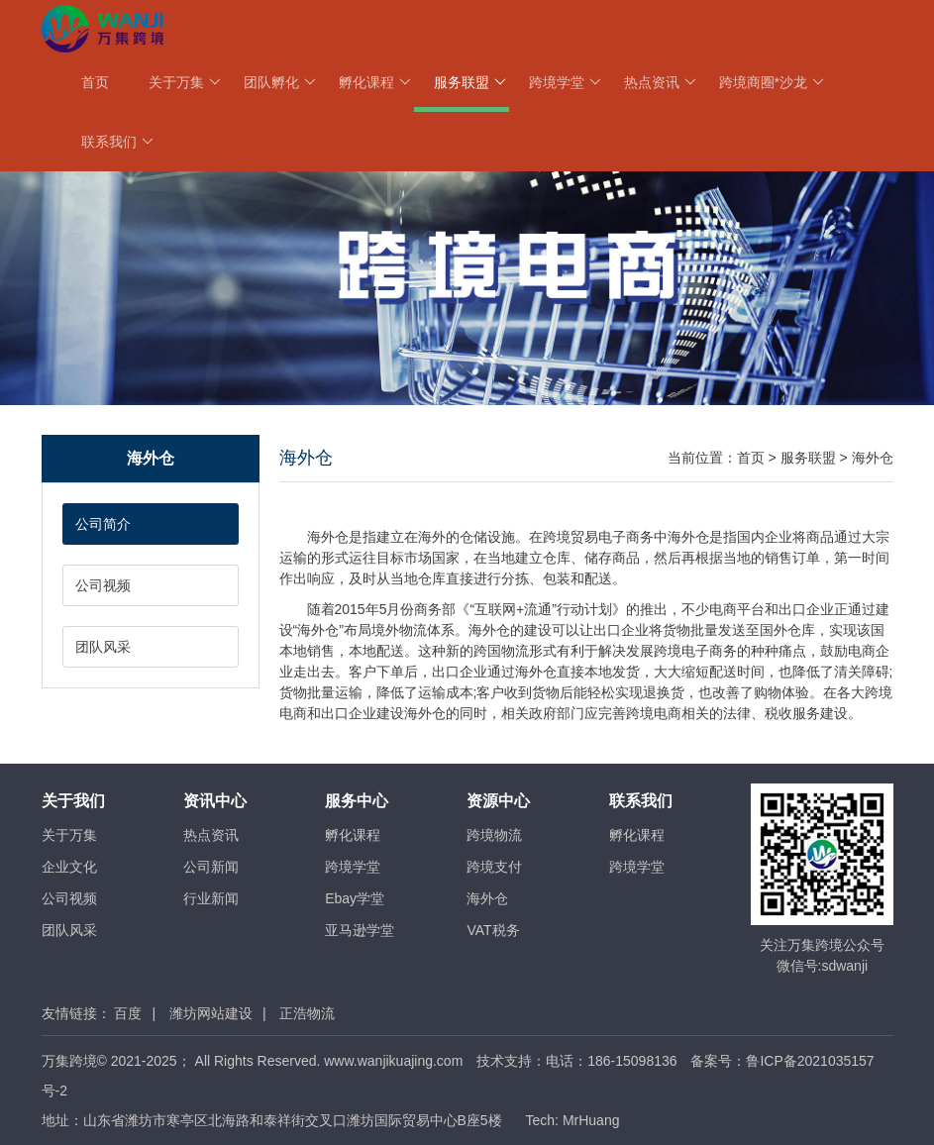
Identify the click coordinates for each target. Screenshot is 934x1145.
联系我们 (117, 141)
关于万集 (185, 82)
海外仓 (872, 458)
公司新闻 (211, 867)
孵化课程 (375, 82)
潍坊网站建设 (211, 1013)
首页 (95, 82)
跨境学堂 (565, 82)
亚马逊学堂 (359, 930)
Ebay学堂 (354, 898)
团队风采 (103, 647)
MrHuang (591, 1120)
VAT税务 (493, 930)
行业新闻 (211, 898)
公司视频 (103, 585)
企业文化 (69, 867)
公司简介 (103, 524)
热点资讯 (660, 82)
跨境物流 (494, 835)
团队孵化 (280, 82)
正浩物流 (307, 1013)
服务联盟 (470, 82)
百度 (128, 1013)
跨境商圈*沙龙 (771, 82)
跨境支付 (494, 867)
